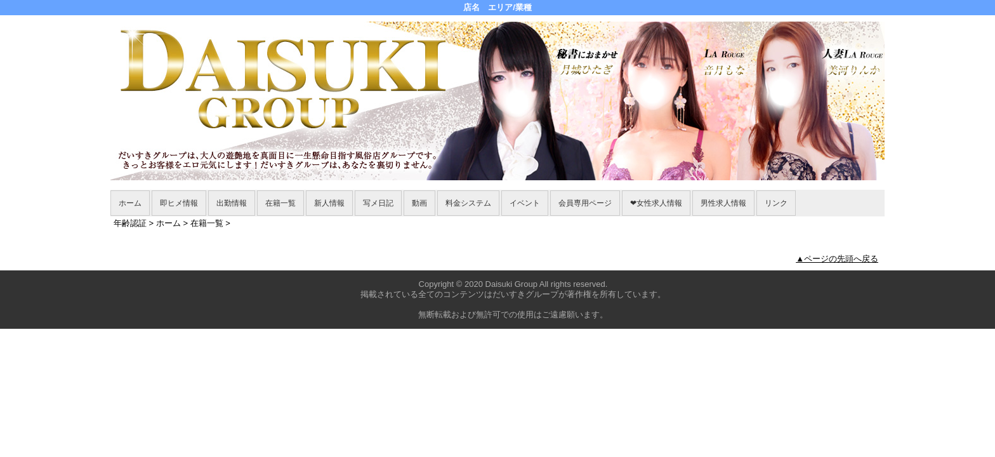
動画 (419, 203)
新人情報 (329, 203)
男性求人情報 (723, 203)
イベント (525, 203)
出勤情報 (231, 203)
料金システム (468, 203)
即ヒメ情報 (179, 203)
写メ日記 (378, 203)
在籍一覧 (280, 203)
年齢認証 (130, 223)
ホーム (130, 203)
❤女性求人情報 (656, 203)
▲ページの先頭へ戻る (837, 258)
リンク (776, 203)
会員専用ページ (585, 203)
